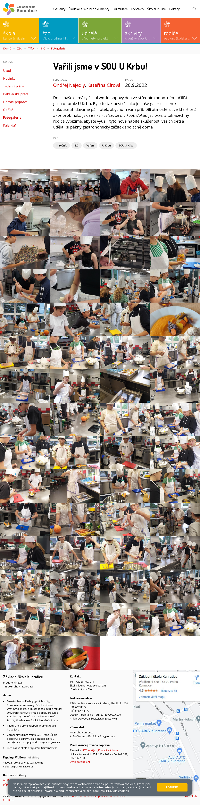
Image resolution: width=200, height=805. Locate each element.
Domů (7, 48)
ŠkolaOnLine (156, 9)
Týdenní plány (13, 86)
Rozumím (172, 787)
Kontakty (137, 9)
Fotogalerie (58, 48)
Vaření (90, 145)
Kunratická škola (108, 750)
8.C (77, 145)
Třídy (31, 48)
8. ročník (61, 145)
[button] (19, 30)
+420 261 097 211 (84, 681)
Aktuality (59, 9)
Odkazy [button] (174, 9)
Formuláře (120, 9)
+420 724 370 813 (33, 762)
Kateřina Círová (104, 85)
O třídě (8, 110)
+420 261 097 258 (96, 685)
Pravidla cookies (117, 791)
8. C (42, 48)
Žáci (19, 48)
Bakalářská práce (16, 94)
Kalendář (9, 125)
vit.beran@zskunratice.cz (18, 766)
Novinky (9, 78)
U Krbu (106, 145)
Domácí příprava (15, 102)
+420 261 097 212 (13, 762)
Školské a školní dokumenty (89, 9)
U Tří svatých (89, 750)
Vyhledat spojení (80, 762)
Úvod (7, 70)
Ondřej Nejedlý (69, 85)
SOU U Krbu (126, 145)
